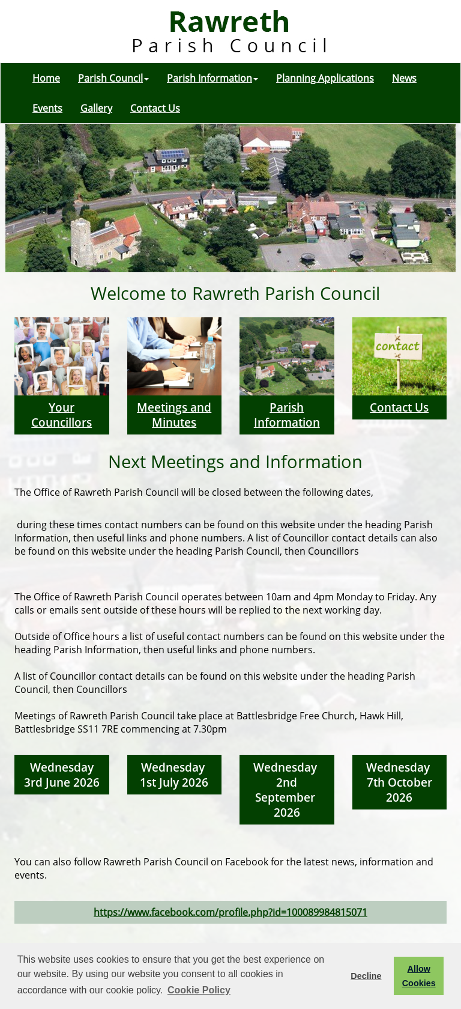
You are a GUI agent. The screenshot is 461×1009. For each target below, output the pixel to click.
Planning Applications (325, 78)
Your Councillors (61, 415)
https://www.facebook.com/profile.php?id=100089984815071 (230, 912)
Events (47, 108)
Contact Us (155, 108)
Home (46, 78)
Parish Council (113, 78)
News (404, 78)
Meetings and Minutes (174, 415)
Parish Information (212, 78)
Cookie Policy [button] (198, 990)
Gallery (96, 108)
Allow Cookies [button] (419, 976)
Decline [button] (366, 976)
